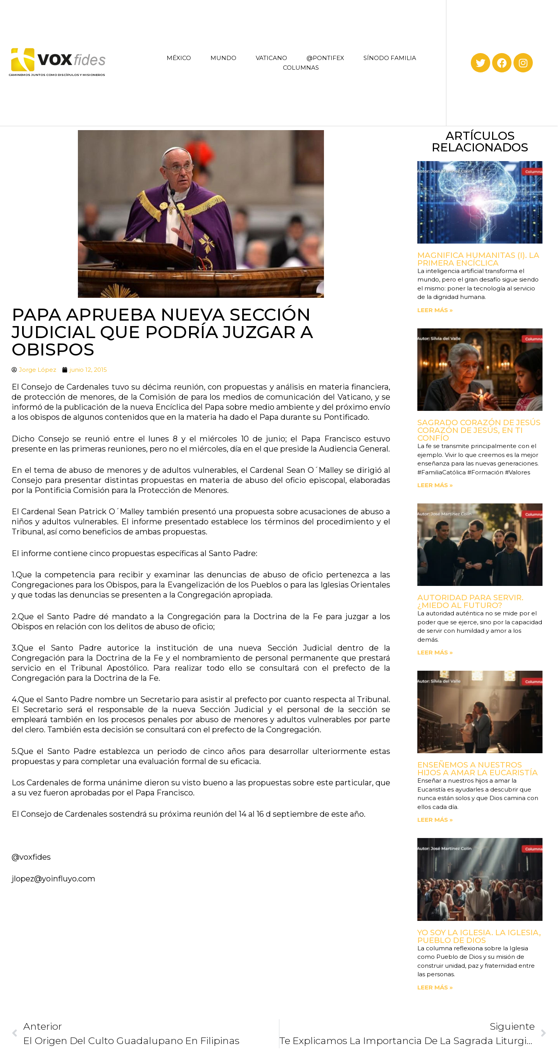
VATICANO (271, 58)
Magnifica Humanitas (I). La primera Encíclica (478, 259)
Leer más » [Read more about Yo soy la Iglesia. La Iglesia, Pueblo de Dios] (435, 987)
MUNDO (223, 58)
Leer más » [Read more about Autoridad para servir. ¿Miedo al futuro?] (435, 652)
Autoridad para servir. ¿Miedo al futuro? (470, 601)
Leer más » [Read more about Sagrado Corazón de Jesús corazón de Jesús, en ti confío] (435, 485)
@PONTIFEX (325, 58)
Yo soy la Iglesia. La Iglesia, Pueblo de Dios (479, 936)
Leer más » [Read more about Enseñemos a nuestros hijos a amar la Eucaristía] (435, 819)
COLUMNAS (301, 67)
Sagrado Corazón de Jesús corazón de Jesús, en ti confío (479, 430)
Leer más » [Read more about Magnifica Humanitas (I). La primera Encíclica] (435, 310)
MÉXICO (179, 58)
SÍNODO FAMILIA (389, 58)
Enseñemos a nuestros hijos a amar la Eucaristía (477, 768)
